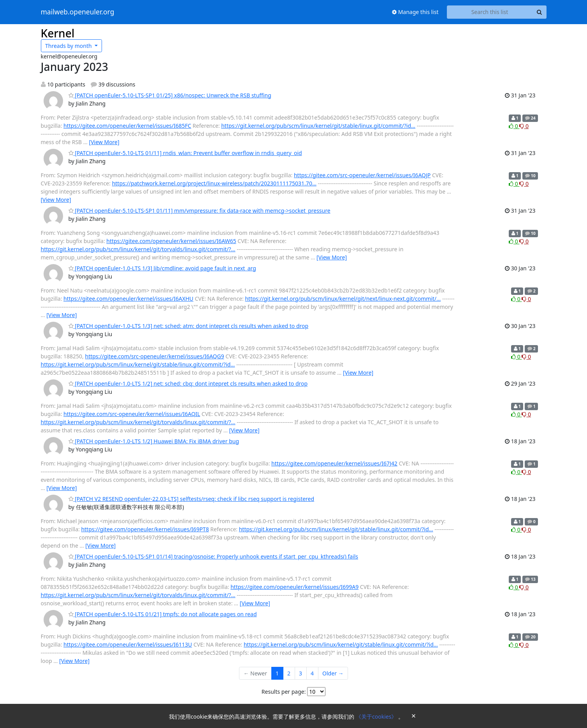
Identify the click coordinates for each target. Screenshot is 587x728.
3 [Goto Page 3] (300, 673)
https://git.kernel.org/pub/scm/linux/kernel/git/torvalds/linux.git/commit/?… (138, 249)
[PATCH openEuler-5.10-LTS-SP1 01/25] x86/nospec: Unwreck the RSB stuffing (170, 95)
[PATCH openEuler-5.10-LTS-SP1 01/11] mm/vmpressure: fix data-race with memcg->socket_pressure (199, 210)
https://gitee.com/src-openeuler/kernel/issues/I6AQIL (131, 414)
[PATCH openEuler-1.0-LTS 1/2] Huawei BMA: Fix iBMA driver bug (154, 441)
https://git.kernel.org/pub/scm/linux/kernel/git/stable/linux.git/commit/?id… (318, 125)
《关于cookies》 (377, 716)
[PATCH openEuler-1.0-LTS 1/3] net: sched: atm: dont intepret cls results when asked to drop (189, 326)
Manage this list (415, 12)
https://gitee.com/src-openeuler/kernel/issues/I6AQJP (362, 175)
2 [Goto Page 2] (288, 673)
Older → (332, 673)
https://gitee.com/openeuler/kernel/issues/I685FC (127, 125)
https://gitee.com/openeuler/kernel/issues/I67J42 (334, 463)
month (69, 45)
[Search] (540, 12)
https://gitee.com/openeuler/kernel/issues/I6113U (127, 644)
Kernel (58, 33)
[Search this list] (490, 12)
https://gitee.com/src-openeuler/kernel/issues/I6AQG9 (154, 356)
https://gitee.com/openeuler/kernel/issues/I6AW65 (171, 241)
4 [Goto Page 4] (312, 673)
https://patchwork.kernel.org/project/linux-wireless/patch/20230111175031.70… (214, 183)
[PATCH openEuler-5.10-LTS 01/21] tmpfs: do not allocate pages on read (163, 614)
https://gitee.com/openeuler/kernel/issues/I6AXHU (128, 298)
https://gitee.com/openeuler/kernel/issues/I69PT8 (145, 529)
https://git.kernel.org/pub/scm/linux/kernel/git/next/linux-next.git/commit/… (343, 298)
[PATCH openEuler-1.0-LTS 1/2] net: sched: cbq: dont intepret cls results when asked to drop (188, 383)
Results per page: (284, 691)
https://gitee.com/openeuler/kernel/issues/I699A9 (294, 587)
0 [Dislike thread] (524, 126)
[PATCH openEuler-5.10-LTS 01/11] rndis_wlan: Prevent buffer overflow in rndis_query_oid (185, 153)
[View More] (104, 142)
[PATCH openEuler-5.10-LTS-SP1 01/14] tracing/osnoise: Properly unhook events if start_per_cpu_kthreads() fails (214, 556)
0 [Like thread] (514, 126)
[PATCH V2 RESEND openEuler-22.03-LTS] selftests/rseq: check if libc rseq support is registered (192, 498)
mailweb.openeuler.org (77, 12)
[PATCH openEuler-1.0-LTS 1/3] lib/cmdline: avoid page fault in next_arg (162, 268)
